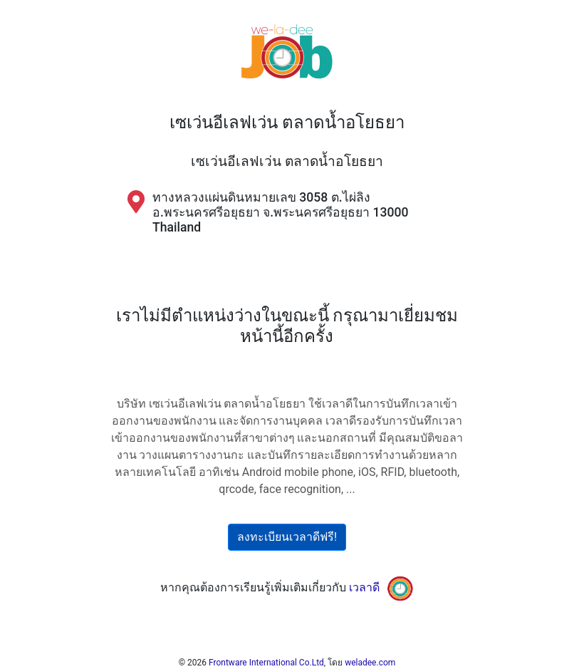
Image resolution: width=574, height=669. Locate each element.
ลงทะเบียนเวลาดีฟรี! (287, 537)
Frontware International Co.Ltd (266, 663)
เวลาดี (364, 587)
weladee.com (370, 663)
